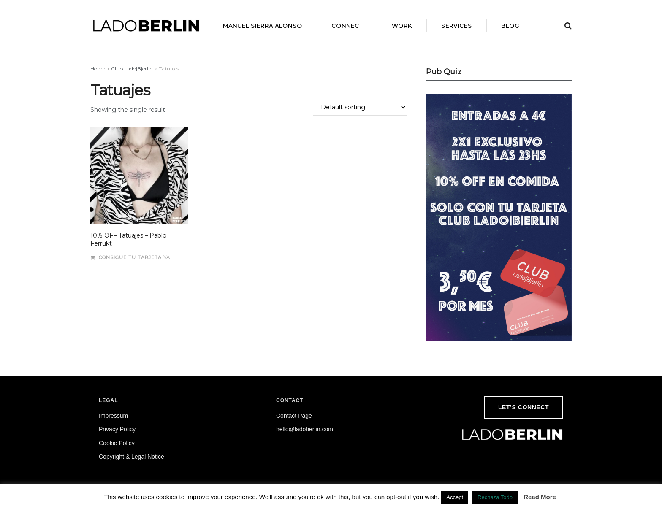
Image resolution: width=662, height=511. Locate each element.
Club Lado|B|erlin (132, 68)
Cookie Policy (117, 443)
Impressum (113, 415)
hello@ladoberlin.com (304, 429)
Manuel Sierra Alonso (262, 25)
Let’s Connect (523, 407)
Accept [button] (454, 497)
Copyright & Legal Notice (131, 456)
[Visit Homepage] (146, 25)
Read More (540, 496)
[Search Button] (568, 25)
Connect (347, 25)
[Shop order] (360, 107)
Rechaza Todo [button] (495, 497)
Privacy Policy (117, 429)
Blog (510, 25)
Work (402, 25)
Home (97, 68)
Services (456, 25)
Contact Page (294, 415)
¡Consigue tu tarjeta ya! (134, 257)
